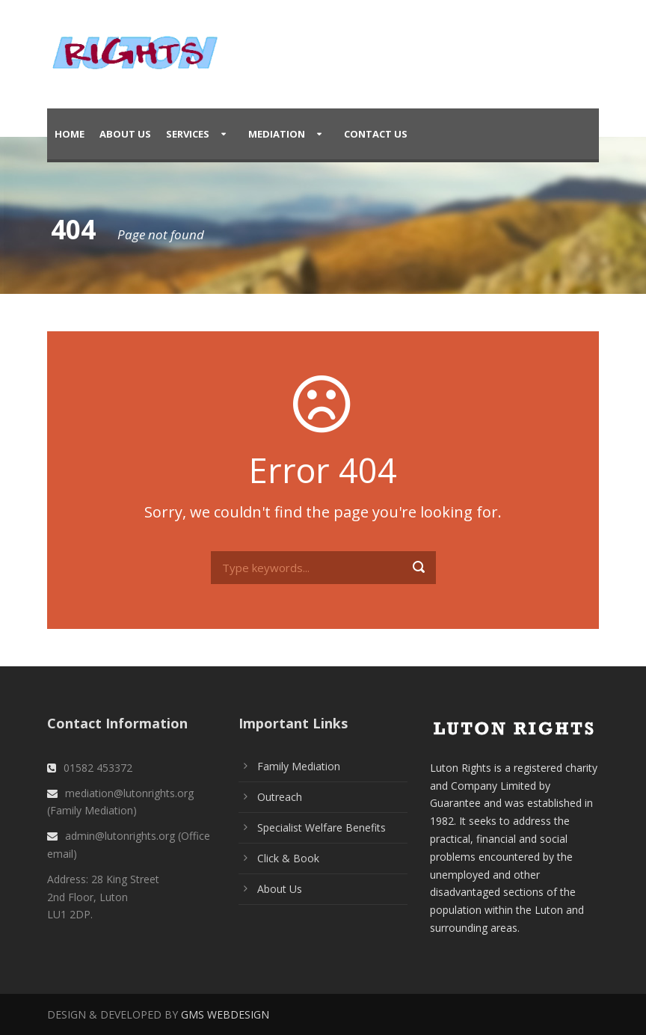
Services (187, 134)
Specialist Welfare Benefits (321, 827)
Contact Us (375, 134)
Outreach (279, 797)
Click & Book (288, 858)
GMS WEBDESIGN (225, 1014)
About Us (125, 134)
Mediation (276, 134)
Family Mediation (298, 766)
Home (69, 134)
